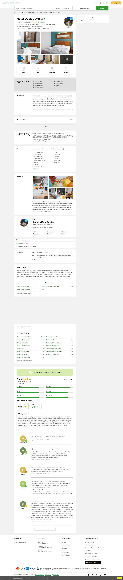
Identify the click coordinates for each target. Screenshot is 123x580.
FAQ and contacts (89, 545)
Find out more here (18, 578)
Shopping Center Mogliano (23, 339)
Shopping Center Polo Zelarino (53, 348)
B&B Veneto (24, 12)
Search (102, 8)
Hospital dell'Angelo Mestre (53, 345)
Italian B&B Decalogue (20, 542)
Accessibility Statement (91, 553)
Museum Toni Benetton (22, 342)
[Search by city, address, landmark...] (33, 8)
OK (119, 578)
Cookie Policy (56, 574)
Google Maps (20, 327)
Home (15, 12)
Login (102, 3)
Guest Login (88, 550)
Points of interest (66, 545)
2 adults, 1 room (84, 8)
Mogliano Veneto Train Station (52, 286)
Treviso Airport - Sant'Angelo (24, 289)
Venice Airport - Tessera (23, 286)
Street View (27, 327)
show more (35, 112)
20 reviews (41, 22)
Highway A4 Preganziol (22, 354)
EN (107, 3)
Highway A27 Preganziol (23, 351)
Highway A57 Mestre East (23, 357)
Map (53, 24)
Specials (64, 542)
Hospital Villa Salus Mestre (52, 336)
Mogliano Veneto (44, 12)
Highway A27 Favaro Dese (52, 354)
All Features (35, 168)
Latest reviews (65, 552)
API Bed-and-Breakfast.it (91, 556)
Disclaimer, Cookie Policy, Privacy (93, 547)
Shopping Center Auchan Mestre (54, 351)
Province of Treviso (33, 12)
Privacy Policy (48, 574)
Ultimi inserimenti (66, 555)
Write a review (68, 379)
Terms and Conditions (39, 574)
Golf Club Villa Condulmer (23, 345)
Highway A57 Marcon (51, 339)
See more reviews (45, 529)
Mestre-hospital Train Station (53, 342)
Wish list (96, 3)
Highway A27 (20, 348)
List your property (116, 3)
